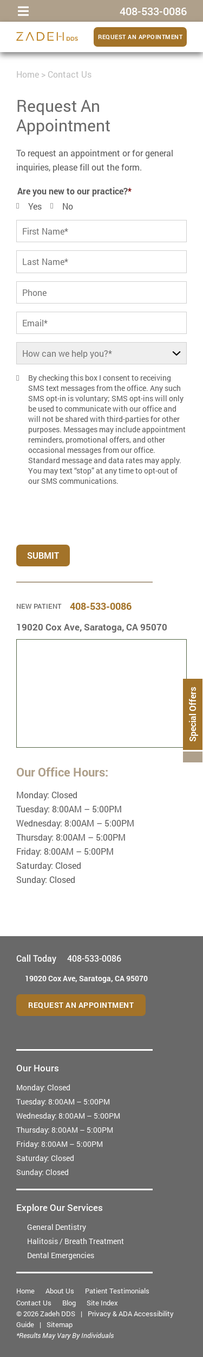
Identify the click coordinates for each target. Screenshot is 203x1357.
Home (27, 74)
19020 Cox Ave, (91, 627)
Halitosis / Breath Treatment (75, 1241)
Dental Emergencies (60, 1255)
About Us (59, 1291)
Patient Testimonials (117, 1291)
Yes (35, 206)
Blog (69, 1303)
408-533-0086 (101, 606)
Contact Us (33, 1303)
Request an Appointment (140, 37)
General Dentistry (56, 1227)
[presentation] (82, 511)
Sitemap (60, 1324)
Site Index (102, 1303)
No (67, 206)
